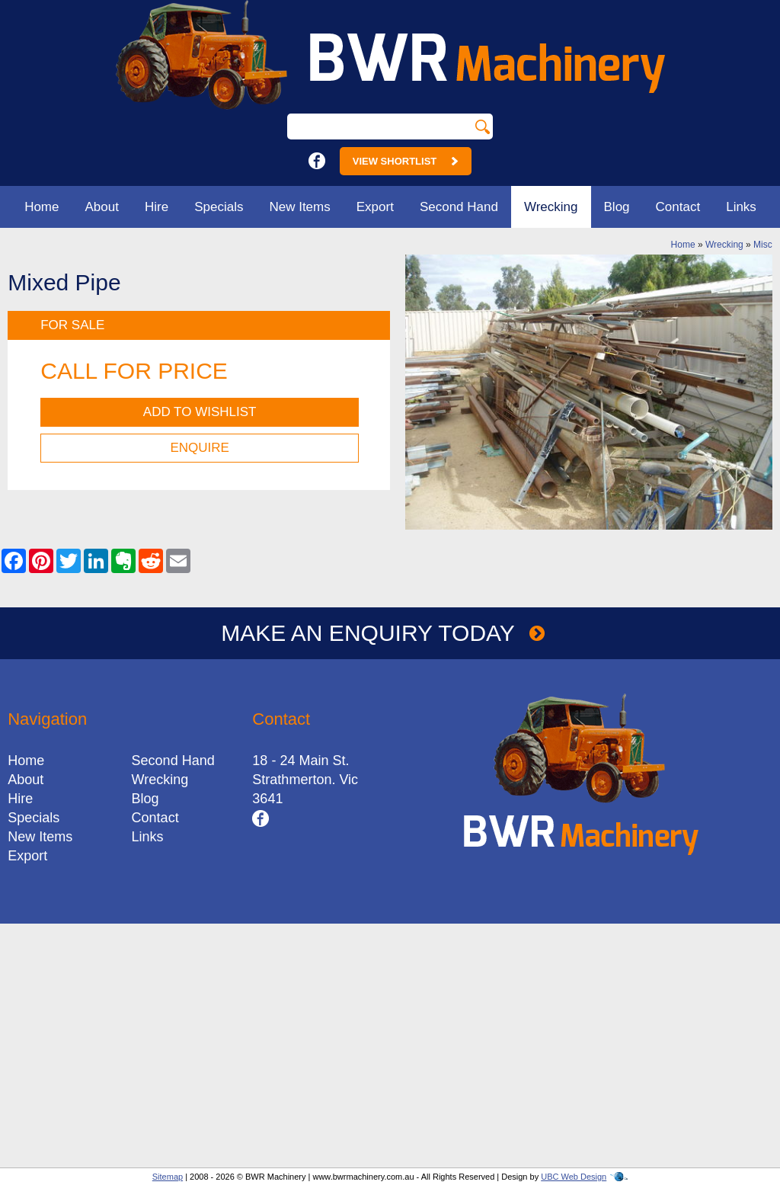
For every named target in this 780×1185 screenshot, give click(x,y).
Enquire (199, 447)
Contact (678, 207)
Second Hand (459, 207)
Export (375, 207)
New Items (299, 207)
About (102, 207)
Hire (156, 207)
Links (741, 207)
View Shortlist (406, 161)
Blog (617, 207)
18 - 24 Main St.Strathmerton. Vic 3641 (305, 779)
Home (41, 207)
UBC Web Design (573, 1176)
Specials (218, 207)
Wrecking (551, 207)
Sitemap (167, 1176)
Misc (762, 244)
